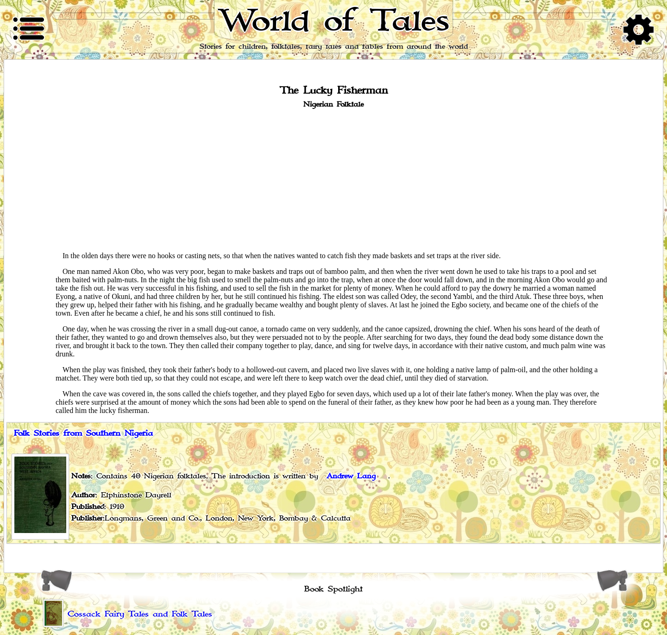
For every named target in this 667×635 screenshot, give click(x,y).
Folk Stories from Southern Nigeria (83, 433)
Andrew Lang (351, 476)
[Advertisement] (333, 179)
